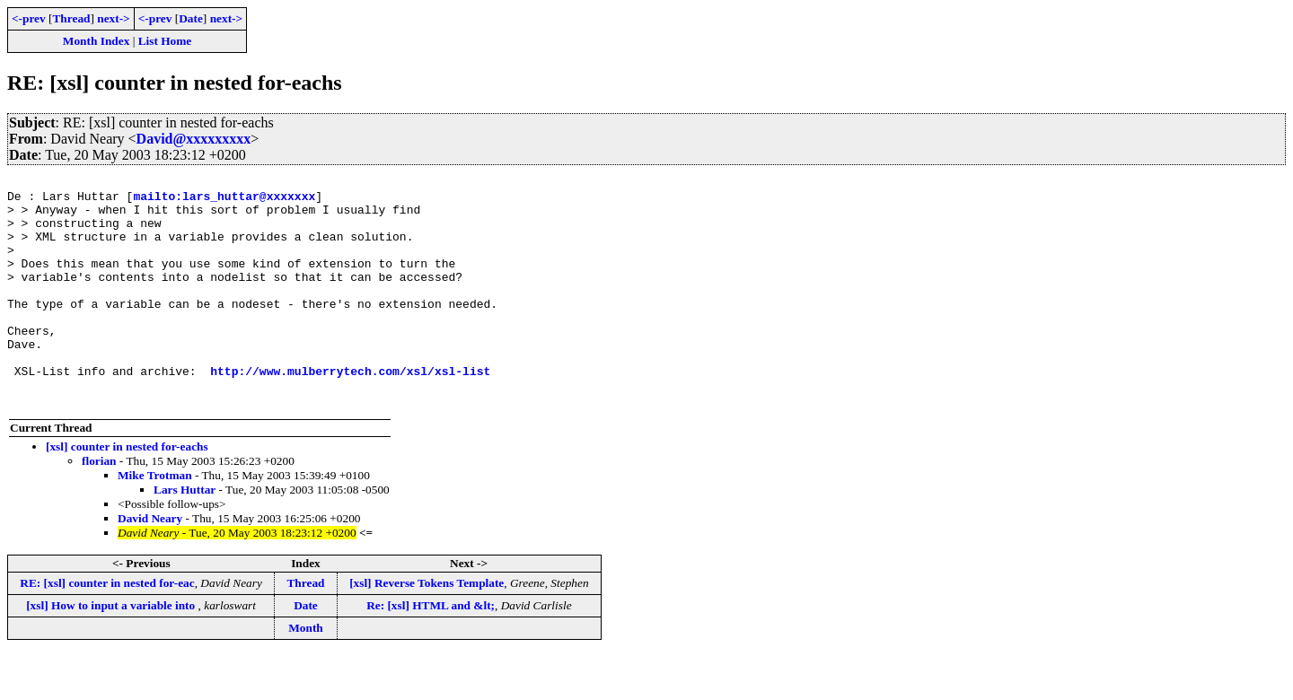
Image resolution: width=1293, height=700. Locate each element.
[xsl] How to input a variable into (112, 651)
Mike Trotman (155, 521)
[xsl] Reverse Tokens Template (426, 628)
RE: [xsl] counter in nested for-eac (107, 628)
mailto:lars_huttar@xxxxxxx (224, 201)
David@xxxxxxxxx (193, 138)
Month (305, 673)
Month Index (96, 41)
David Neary (150, 564)
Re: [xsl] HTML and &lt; (430, 651)
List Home (165, 41)
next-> (113, 18)
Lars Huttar (185, 535)
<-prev (29, 18)
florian (99, 506)
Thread (71, 18)
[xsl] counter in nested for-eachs (127, 492)
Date (191, 18)
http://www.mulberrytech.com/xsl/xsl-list (350, 411)
